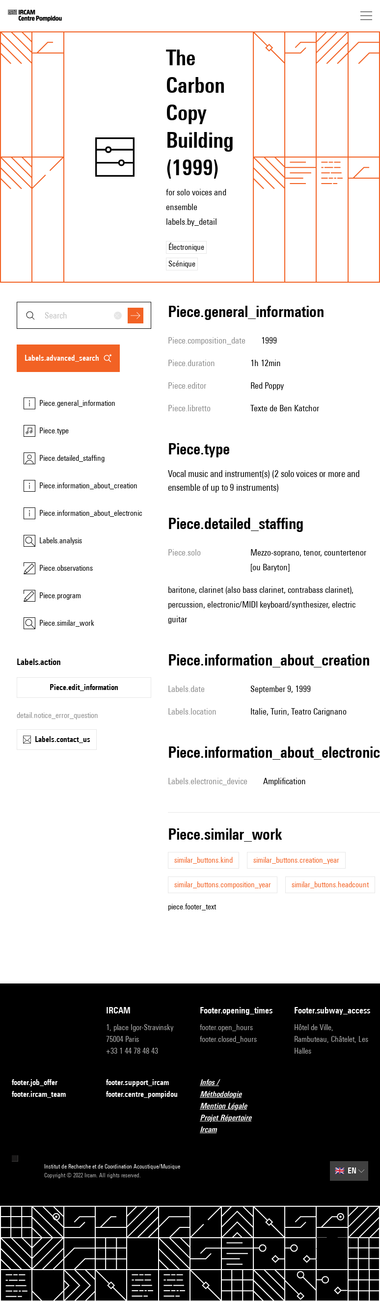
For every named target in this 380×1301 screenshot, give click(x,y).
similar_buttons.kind (203, 860)
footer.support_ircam (143, 1083)
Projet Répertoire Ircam (237, 1123)
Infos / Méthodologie (237, 1088)
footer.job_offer (40, 1083)
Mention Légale (229, 1106)
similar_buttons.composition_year (222, 884)
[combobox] (84, 315)
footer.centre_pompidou (143, 1094)
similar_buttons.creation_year (296, 860)
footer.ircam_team (45, 1094)
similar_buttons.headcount (330, 884)
